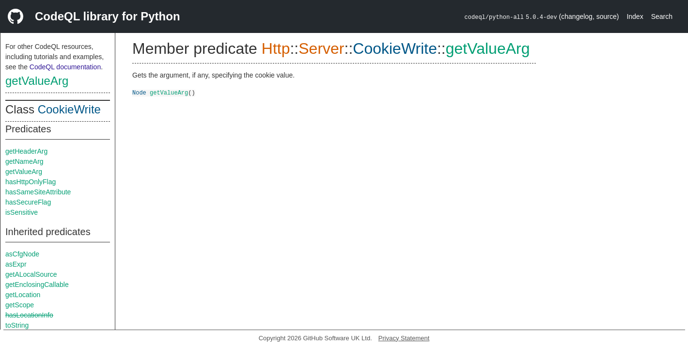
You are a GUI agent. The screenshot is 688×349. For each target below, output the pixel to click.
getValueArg (36, 80)
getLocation (22, 295)
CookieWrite (69, 109)
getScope (19, 305)
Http (276, 48)
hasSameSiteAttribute (38, 192)
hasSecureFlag (28, 202)
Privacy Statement (404, 338)
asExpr (16, 264)
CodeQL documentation (65, 67)
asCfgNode (22, 254)
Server (321, 48)
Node (139, 92)
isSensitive (21, 212)
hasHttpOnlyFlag (30, 182)
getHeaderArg (26, 151)
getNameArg (24, 161)
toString (17, 325)
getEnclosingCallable (37, 284)
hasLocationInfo (29, 315)
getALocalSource (31, 274)
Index (634, 16)
